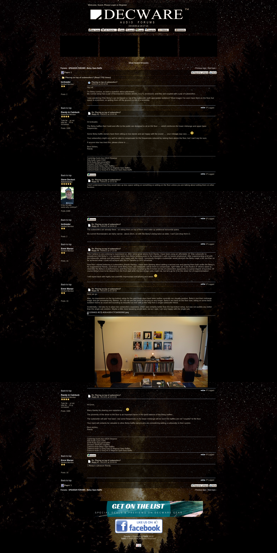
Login (113, 5)
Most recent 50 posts (138, 63)
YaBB (123, 538)
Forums (64, 68)
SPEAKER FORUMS (77, 68)
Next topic (212, 68)
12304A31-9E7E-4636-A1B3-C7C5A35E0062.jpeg (108, 312)
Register (123, 5)
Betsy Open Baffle (94, 68)
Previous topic (200, 68)
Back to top (66, 108)
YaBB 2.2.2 (148, 536)
